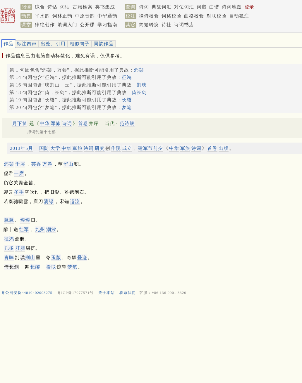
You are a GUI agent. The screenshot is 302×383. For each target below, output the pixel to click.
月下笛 (19, 123)
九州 (40, 229)
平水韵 (42, 15)
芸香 (36, 164)
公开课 (87, 24)
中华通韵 (107, 15)
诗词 (144, 6)
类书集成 (105, 6)
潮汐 (51, 229)
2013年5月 (21, 148)
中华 (45, 123)
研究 (100, 148)
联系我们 (127, 292)
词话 (65, 6)
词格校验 (171, 15)
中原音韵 (85, 15)
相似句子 (80, 43)
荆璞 (142, 84)
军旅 (56, 123)
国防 (44, 148)
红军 (24, 229)
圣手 (19, 192)
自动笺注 (239, 15)
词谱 (202, 6)
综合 (40, 6)
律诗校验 (149, 15)
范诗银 (127, 123)
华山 (68, 164)
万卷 (47, 164)
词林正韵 (62, 15)
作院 (116, 148)
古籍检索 (82, 6)
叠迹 (82, 257)
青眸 (9, 257)
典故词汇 (161, 6)
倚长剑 (139, 92)
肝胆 (20, 248)
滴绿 (49, 201)
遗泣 (75, 201)
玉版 (56, 257)
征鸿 (127, 77)
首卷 (83, 123)
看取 (51, 266)
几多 (9, 248)
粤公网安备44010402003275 (26, 292)
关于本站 (106, 292)
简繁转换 (149, 24)
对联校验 (217, 15)
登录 (249, 6)
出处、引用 (53, 43)
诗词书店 (184, 24)
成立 (127, 148)
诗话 (52, 6)
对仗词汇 (184, 6)
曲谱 (214, 6)
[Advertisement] (148, 340)
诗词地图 (232, 6)
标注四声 (27, 43)
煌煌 (25, 220)
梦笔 (127, 107)
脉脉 (9, 220)
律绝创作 (45, 24)
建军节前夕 (150, 148)
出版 (224, 148)
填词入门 (67, 24)
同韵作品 (104, 43)
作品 (8, 43)
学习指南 (107, 24)
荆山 (30, 257)
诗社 (166, 24)
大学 (55, 148)
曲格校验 (194, 15)
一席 (19, 173)
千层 (20, 164)
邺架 (139, 69)
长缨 (127, 99)
